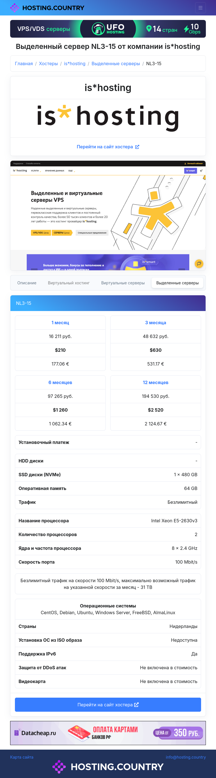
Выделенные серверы (116, 63)
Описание (27, 282)
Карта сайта (21, 757)
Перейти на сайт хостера (108, 146)
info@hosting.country (186, 757)
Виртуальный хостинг (69, 282)
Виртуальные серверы (123, 282)
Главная (24, 63)
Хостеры (48, 63)
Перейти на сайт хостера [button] (107, 704)
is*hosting (75, 63)
